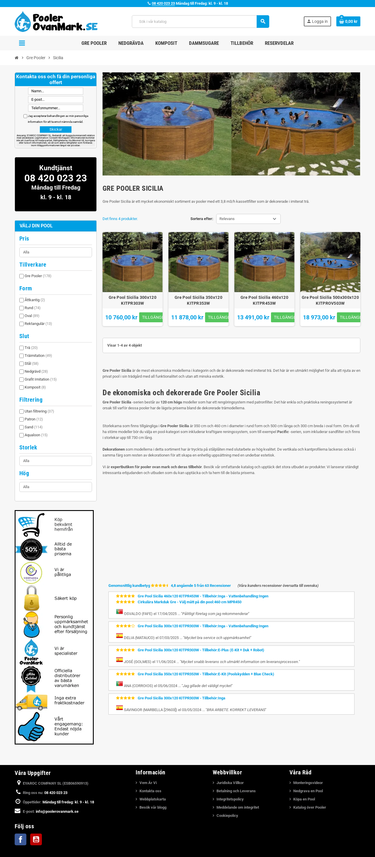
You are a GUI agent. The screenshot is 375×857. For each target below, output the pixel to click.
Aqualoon (36, 435)
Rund (33, 308)
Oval (32, 316)
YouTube (36, 839)
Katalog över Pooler (309, 807)
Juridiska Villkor (230, 783)
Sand (34, 427)
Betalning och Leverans (236, 791)
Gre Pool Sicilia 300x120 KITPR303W (132, 300)
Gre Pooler (38, 276)
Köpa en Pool (304, 799)
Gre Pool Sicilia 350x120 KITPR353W (198, 300)
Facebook (20, 839)
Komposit (35, 387)
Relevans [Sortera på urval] (227, 219)
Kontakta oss (150, 791)
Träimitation (38, 355)
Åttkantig (35, 300)
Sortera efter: (201, 219)
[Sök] (200, 21)
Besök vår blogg (152, 807)
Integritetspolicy (230, 799)
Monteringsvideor (308, 783)
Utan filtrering (39, 411)
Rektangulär (38, 323)
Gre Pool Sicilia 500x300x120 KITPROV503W (330, 300)
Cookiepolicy (227, 815)
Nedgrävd (36, 371)
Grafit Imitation (41, 379)
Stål (32, 363)
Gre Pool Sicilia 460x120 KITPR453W (264, 300)
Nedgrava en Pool (308, 791)
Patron (34, 419)
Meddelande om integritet (238, 807)
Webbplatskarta (152, 799)
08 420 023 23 (163, 3)
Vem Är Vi (148, 783)
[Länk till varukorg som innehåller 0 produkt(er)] (348, 21)
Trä (31, 347)
